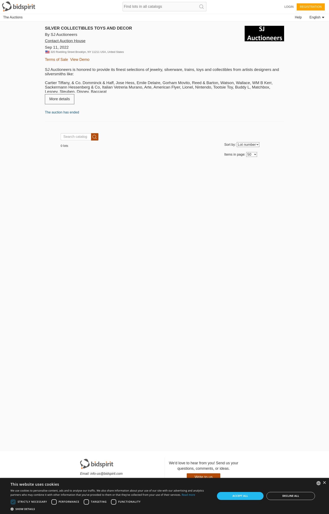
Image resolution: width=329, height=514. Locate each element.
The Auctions (13, 17)
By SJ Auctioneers (61, 34)
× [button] (324, 482)
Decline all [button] (290, 496)
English (316, 17)
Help (298, 17)
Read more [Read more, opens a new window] (188, 495)
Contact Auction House (65, 41)
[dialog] (164, 496)
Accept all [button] (240, 496)
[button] (109, 509)
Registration (311, 6)
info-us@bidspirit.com (106, 473)
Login (289, 6)
